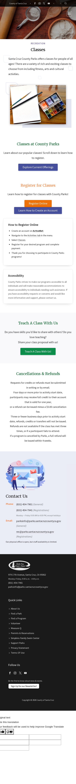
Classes (21, 239)
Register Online (38, 203)
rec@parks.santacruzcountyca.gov (35, 531)
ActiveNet (38, 230)
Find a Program (18, 618)
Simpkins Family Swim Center (25, 638)
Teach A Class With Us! (38, 351)
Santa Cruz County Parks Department (13, 13)
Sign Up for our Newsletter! (24, 686)
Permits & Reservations (22, 633)
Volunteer (15, 623)
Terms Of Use (17, 652)
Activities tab (33, 235)
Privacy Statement (20, 647)
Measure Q (16, 628)
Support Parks (18, 642)
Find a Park (16, 613)
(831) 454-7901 (15, 582)
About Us (15, 608)
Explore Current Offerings (38, 167)
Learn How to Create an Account (38, 210)
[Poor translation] (9, 731)
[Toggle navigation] (69, 13)
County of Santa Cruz (18, 3)
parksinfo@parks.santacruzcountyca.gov (38, 521)
